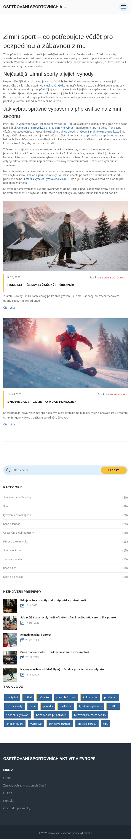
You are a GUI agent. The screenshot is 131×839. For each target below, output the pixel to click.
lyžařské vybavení (90, 706)
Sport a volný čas (13, 576)
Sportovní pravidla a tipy (17, 497)
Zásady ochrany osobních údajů (24, 785)
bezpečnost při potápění (51, 715)
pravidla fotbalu (66, 697)
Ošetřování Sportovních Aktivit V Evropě (35, 7)
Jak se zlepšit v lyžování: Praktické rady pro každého (91, 131)
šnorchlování (14, 723)
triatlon (113, 706)
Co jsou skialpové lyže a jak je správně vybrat (45, 127)
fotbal (28, 697)
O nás (7, 778)
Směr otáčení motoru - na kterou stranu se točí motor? (54, 652)
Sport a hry (9, 568)
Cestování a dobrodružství (18, 532)
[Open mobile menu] (123, 7)
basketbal (66, 706)
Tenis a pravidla (12, 559)
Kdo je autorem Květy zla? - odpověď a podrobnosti (53, 600)
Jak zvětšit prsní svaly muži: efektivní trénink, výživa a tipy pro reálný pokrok (68, 617)
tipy (105, 723)
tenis (33, 706)
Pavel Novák (118, 394)
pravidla (48, 706)
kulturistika (90, 697)
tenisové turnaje (60, 723)
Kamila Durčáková (114, 277)
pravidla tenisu (87, 723)
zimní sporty (14, 706)
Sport (6, 506)
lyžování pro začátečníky (90, 715)
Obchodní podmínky (16, 808)
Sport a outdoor (12, 550)
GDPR (7, 793)
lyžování (44, 697)
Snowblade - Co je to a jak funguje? (41, 402)
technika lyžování (17, 715)
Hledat (113, 470)
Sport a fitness (11, 523)
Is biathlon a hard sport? (35, 634)
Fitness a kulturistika (15, 541)
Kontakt (8, 800)
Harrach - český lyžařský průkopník (40, 285)
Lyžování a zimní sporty (17, 515)
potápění (12, 697)
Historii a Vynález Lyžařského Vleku (45, 179)
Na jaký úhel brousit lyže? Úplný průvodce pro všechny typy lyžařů (62, 669)
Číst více (9, 307)
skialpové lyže (53, 85)
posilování (110, 697)
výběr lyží (36, 723)
